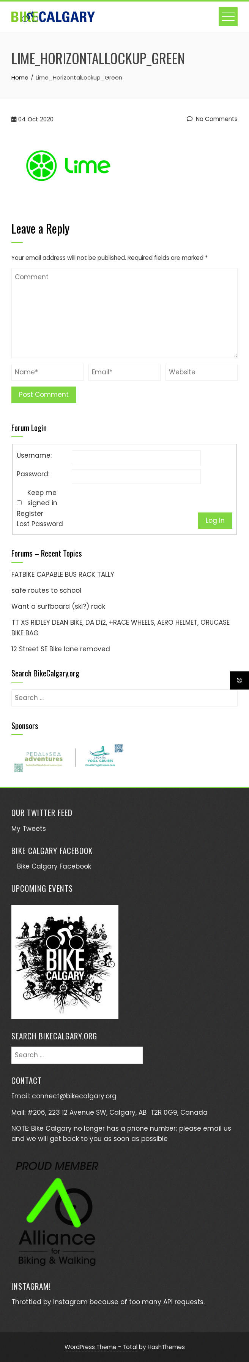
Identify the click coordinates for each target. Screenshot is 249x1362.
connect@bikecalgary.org (74, 1096)
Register (30, 513)
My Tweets (28, 828)
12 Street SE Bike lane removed (60, 649)
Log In (215, 520)
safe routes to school (46, 590)
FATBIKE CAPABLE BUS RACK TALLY (62, 574)
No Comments (212, 119)
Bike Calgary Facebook (52, 850)
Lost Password (40, 523)
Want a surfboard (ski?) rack (58, 606)
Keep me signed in (42, 498)
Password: (33, 474)
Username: (34, 455)
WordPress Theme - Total (101, 1347)
